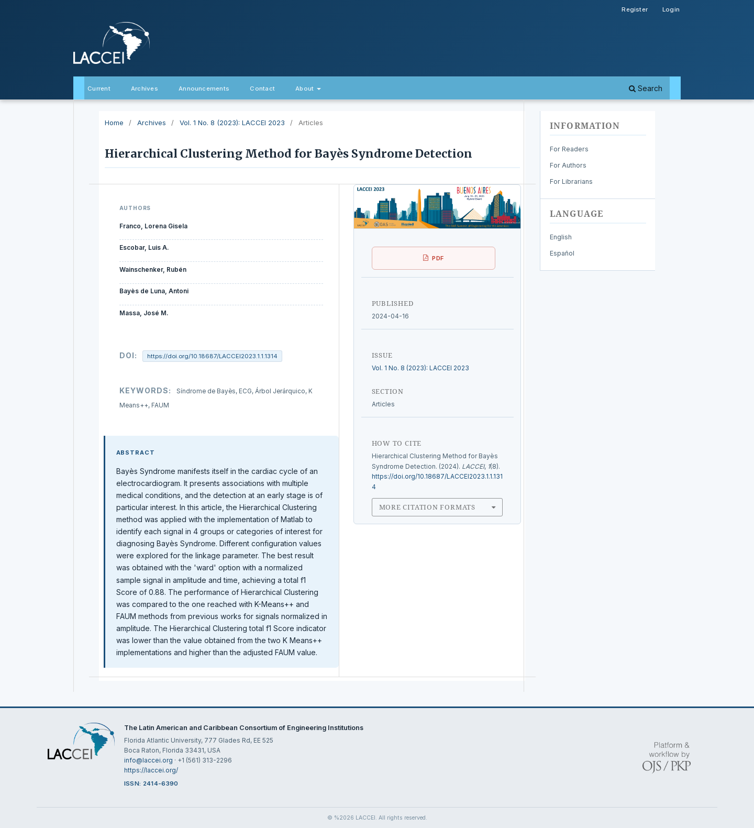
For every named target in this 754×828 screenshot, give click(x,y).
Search (645, 88)
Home (114, 122)
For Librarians (571, 181)
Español (562, 253)
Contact (262, 88)
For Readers (569, 149)
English (561, 237)
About (305, 88)
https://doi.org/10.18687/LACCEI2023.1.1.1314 (212, 356)
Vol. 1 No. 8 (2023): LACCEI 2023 (232, 122)
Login (671, 9)
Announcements (204, 88)
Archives (144, 88)
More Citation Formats (427, 507)
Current (98, 88)
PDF (437, 258)
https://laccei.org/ (151, 770)
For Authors (568, 165)
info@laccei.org (148, 760)
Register (635, 9)
